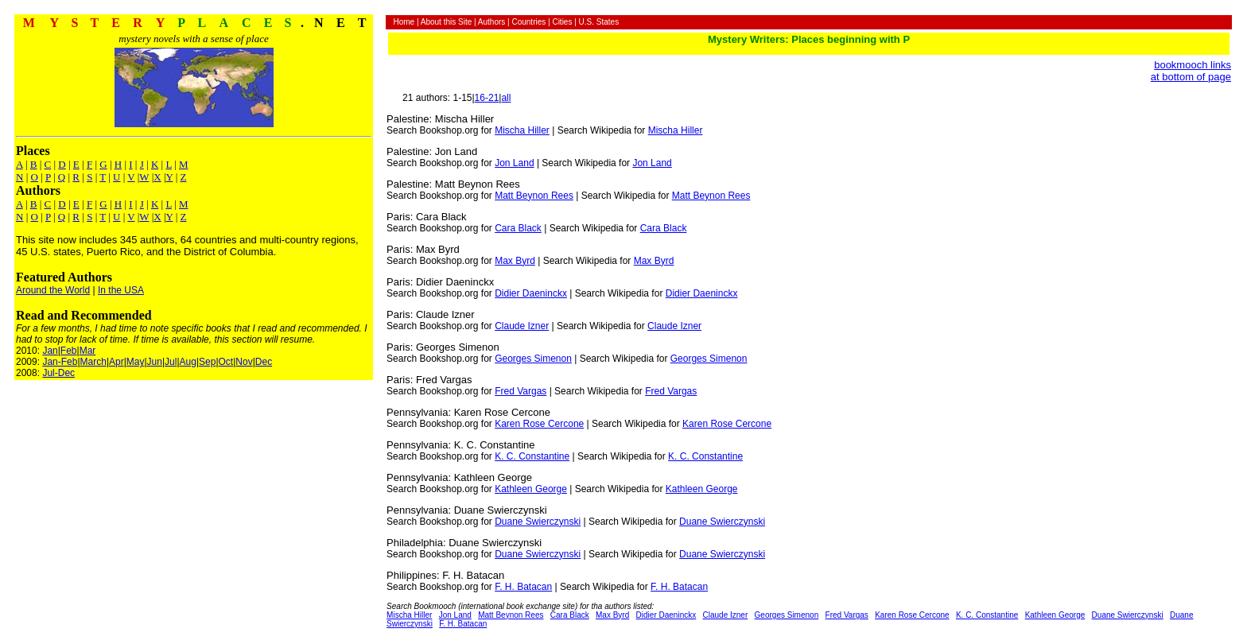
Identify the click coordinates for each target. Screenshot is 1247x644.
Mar (88, 350)
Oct (226, 361)
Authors (491, 21)
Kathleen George (531, 489)
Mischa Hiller (522, 130)
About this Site (446, 21)
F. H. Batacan (523, 586)
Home (403, 21)
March (93, 361)
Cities (562, 21)
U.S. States (599, 21)
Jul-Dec (58, 372)
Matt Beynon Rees (534, 195)
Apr (116, 361)
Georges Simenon (533, 358)
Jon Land (514, 163)
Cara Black (518, 228)
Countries (528, 21)
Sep (207, 361)
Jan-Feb (59, 361)
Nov (243, 361)
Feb (68, 350)
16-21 (487, 97)
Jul (171, 361)
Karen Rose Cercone (539, 423)
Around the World (53, 290)
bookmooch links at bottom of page (1191, 71)
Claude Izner (522, 326)
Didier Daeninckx (531, 293)
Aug (188, 361)
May (135, 361)
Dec (263, 361)
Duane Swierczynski (538, 521)
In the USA (121, 290)
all (506, 97)
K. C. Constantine (532, 456)
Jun (154, 361)
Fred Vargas (520, 391)
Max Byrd (515, 260)
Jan (49, 350)
